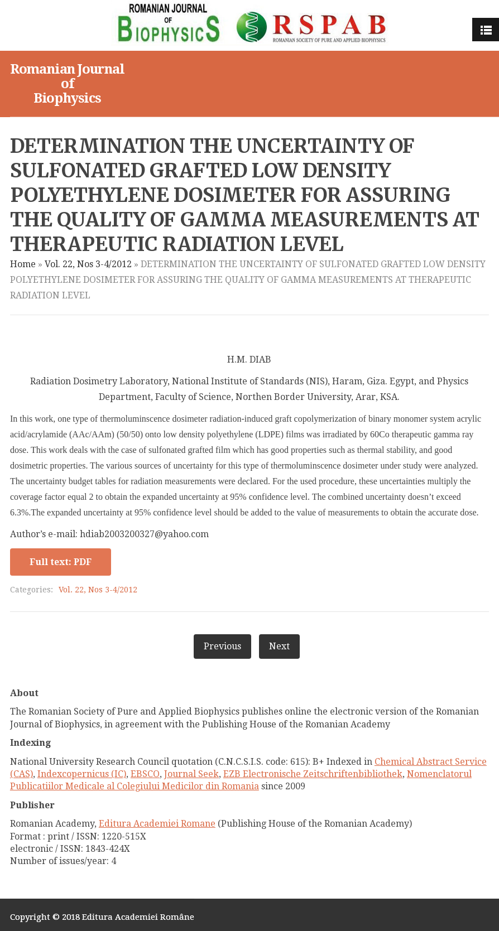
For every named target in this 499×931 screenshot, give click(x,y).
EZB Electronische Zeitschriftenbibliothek (312, 774)
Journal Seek (191, 774)
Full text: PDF (61, 562)
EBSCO (145, 774)
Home (23, 264)
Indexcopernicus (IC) (81, 774)
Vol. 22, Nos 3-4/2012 (88, 264)
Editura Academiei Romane (157, 823)
